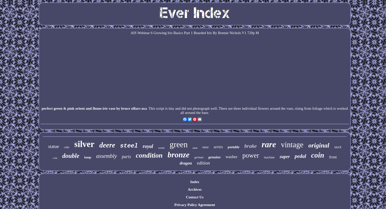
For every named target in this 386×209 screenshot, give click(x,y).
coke (66, 147)
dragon (186, 163)
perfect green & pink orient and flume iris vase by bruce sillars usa (94, 108)
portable (233, 147)
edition (203, 163)
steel (129, 146)
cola (55, 157)
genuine (214, 157)
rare (269, 144)
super (285, 156)
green (179, 144)
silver (84, 144)
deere (107, 145)
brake (250, 146)
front (333, 157)
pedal (300, 156)
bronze (179, 154)
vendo (161, 147)
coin (317, 155)
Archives (195, 189)
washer (231, 156)
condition (149, 155)
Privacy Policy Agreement (194, 205)
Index (194, 182)
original (318, 145)
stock (337, 147)
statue (53, 146)
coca (195, 147)
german (199, 157)
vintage (292, 144)
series (218, 147)
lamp (87, 157)
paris (126, 156)
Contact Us (194, 197)
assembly (106, 156)
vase (205, 147)
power (250, 155)
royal (148, 146)
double (70, 155)
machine (269, 157)
